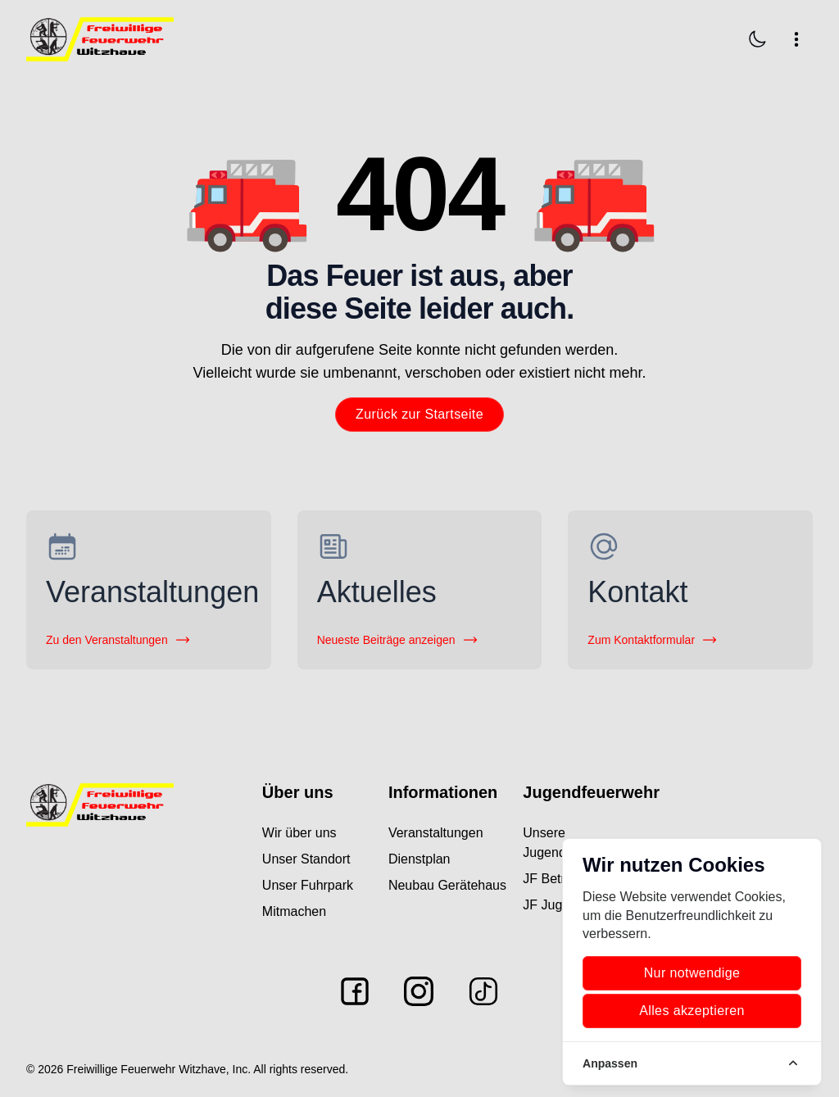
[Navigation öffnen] (796, 39)
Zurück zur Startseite (419, 414)
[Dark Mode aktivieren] (757, 39)
